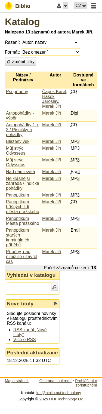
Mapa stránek (17, 381)
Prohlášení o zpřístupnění (86, 383)
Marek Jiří (51, 106)
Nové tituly (20, 303)
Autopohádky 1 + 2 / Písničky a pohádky (22, 129)
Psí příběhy (17, 91)
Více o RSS (24, 339)
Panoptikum (17, 195)
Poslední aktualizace (32, 352)
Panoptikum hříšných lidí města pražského (22, 207)
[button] (65, 5)
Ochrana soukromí (55, 381)
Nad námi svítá (20, 171)
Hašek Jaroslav (50, 99)
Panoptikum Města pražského (22, 221)
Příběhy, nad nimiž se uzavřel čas (21, 256)
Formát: (12, 52)
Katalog (22, 21)
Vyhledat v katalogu (31, 275)
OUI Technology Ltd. (67, 399)
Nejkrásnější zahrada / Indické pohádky (22, 183)
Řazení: (12, 42)
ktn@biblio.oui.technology (58, 393)
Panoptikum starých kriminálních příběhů (17, 237)
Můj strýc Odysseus (15, 150)
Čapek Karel (54, 91)
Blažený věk (17, 141)
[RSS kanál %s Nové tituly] (56, 304)
